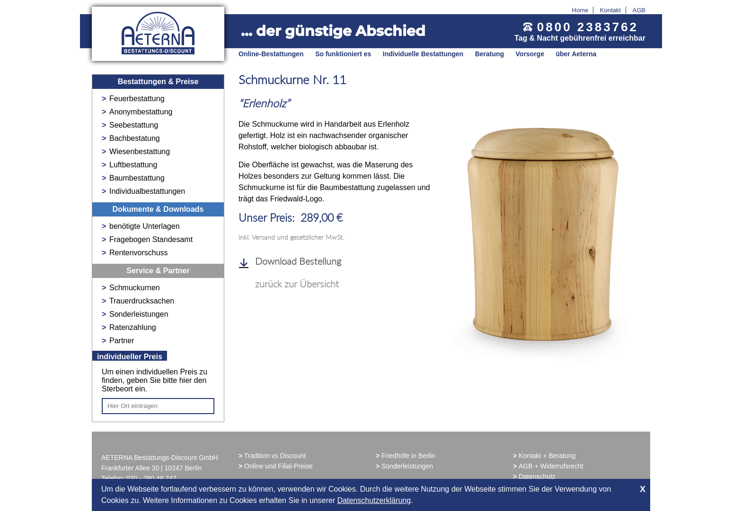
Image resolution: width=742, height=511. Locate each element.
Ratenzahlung (132, 327)
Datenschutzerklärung (374, 500)
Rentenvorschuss (138, 253)
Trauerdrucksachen (141, 301)
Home (580, 10)
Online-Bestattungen (271, 54)
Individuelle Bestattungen (423, 54)
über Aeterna (576, 54)
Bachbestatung (134, 138)
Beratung (489, 54)
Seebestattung (133, 125)
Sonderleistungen (138, 314)
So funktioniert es (343, 54)
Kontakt (610, 10)
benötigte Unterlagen (144, 226)
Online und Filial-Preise (278, 466)
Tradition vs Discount (275, 455)
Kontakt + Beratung (547, 455)
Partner (121, 341)
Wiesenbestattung (139, 151)
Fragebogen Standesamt (151, 239)
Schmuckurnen (134, 288)
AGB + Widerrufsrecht (551, 466)
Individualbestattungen (147, 191)
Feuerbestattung (137, 99)
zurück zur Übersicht (297, 283)
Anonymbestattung (140, 112)
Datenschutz (537, 476)
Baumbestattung (137, 178)
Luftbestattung (133, 165)
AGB (639, 10)
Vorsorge (530, 54)
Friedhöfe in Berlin (408, 455)
